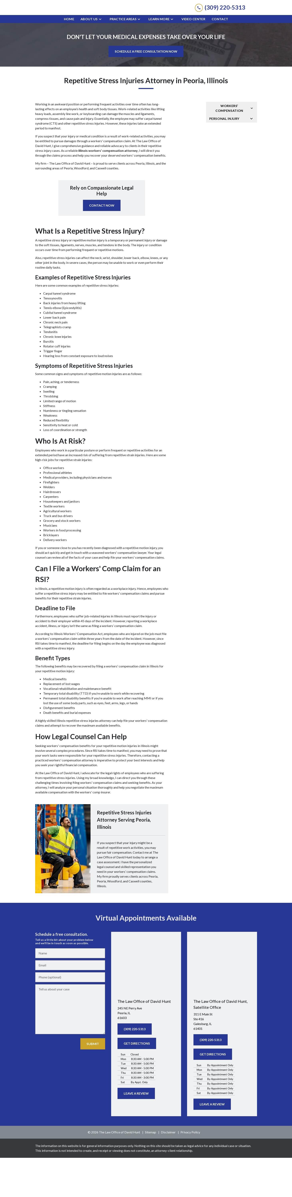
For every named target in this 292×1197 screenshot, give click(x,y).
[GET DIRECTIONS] (137, 1082)
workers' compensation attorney (71, 799)
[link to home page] (146, 27)
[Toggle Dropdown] (101, 58)
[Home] (69, 58)
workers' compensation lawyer (125, 592)
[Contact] (220, 58)
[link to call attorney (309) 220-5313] (220, 27)
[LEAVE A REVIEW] (136, 1132)
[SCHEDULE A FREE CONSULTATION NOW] (146, 90)
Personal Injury (224, 158)
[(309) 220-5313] (135, 1068)
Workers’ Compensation (229, 147)
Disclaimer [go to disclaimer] (168, 1171)
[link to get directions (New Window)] (146, 1052)
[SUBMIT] (92, 1083)
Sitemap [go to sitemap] (150, 1171)
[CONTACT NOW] (102, 244)
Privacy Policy (190, 1171)
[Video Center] (193, 58)
